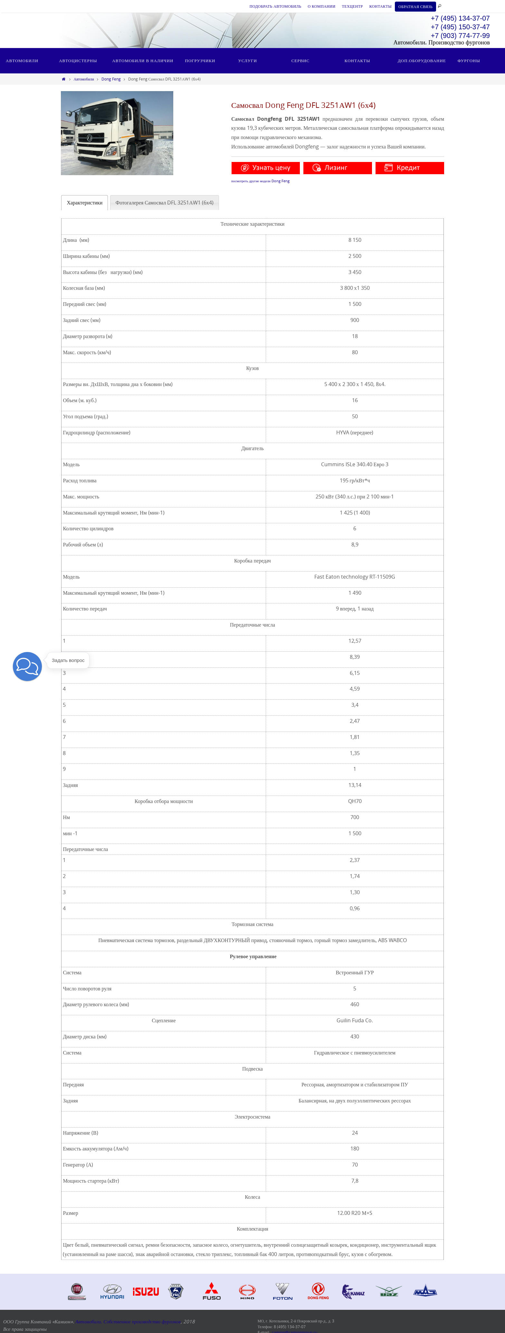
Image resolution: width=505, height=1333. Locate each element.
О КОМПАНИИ (321, 6)
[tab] (84, 202)
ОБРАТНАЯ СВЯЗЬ (415, 6)
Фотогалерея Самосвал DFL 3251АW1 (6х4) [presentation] (165, 202)
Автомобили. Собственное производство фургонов (128, 1321)
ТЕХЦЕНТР (352, 6)
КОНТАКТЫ (380, 6)
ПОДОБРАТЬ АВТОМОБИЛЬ (275, 6)
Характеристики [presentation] (84, 202)
